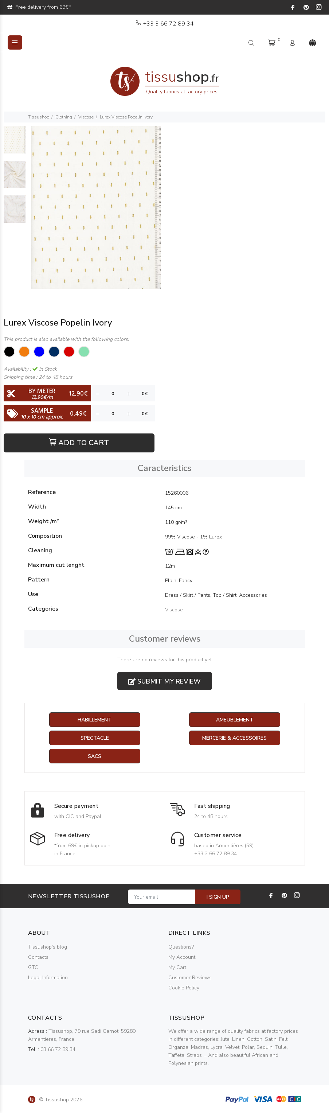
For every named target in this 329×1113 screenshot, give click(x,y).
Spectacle (95, 738)
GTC (33, 967)
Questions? (181, 946)
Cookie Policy (183, 987)
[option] (15, 143)
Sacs (94, 756)
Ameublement (234, 719)
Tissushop (38, 117)
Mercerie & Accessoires (234, 738)
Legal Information (48, 977)
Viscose (86, 117)
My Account (181, 957)
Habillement (94, 719)
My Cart (177, 967)
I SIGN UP (218, 897)
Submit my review (164, 681)
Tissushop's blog (47, 946)
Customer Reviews (190, 977)
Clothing (63, 117)
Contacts (38, 957)
